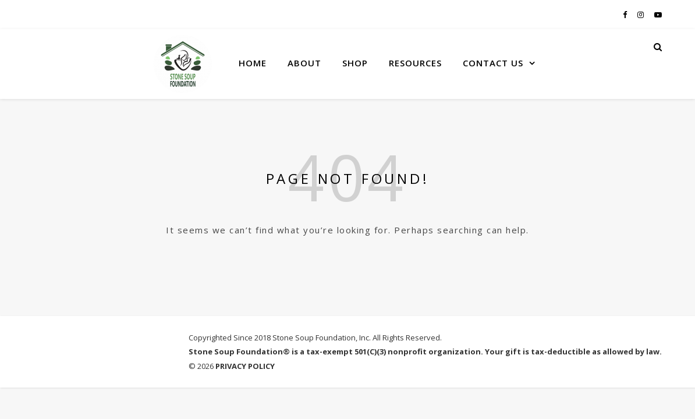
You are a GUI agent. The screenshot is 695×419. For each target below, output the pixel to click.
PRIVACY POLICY (245, 366)
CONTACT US (493, 63)
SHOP (355, 63)
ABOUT (304, 63)
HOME (253, 63)
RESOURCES (415, 63)
